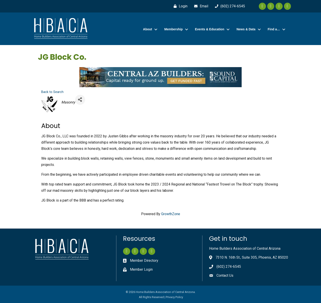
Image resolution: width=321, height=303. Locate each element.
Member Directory (144, 260)
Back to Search (52, 92)
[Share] (80, 100)
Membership (173, 29)
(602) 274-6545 (228, 266)
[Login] (179, 6)
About (147, 29)
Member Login (141, 269)
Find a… (274, 29)
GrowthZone (170, 214)
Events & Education (209, 29)
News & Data (246, 29)
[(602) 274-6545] (229, 6)
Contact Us (224, 275)
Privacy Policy (174, 297)
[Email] (200, 6)
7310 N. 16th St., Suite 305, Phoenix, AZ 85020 (252, 257)
